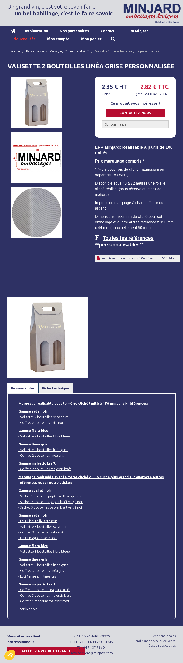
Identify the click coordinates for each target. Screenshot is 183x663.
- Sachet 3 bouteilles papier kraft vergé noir (50, 507)
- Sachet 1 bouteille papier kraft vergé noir (49, 496)
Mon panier (91, 39)
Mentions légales (164, 635)
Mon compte (58, 39)
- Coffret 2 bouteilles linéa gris (41, 455)
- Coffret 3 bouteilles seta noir (41, 532)
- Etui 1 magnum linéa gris (37, 576)
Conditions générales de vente (155, 640)
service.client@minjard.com (91, 653)
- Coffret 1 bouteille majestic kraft (44, 590)
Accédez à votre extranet (46, 651)
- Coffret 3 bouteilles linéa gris (41, 571)
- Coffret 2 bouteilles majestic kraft (44, 469)
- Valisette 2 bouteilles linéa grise (43, 450)
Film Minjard (137, 31)
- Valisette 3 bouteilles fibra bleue (44, 551)
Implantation (36, 31)
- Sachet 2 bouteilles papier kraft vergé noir (50, 502)
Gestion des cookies (162, 645)
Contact (108, 31)
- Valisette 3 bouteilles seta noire (43, 527)
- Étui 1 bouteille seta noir (37, 521)
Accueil (13, 31)
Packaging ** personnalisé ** (70, 51)
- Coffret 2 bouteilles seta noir (41, 423)
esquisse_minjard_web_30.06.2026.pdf (130, 258)
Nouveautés (24, 39)
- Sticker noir (27, 609)
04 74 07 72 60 (94, 647)
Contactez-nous (135, 113)
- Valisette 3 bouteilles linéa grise (43, 565)
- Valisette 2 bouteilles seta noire (43, 417)
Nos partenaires (74, 31)
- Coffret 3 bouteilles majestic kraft (44, 595)
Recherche (113, 39)
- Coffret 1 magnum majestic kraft (44, 601)
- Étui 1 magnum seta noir (37, 538)
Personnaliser (35, 51)
